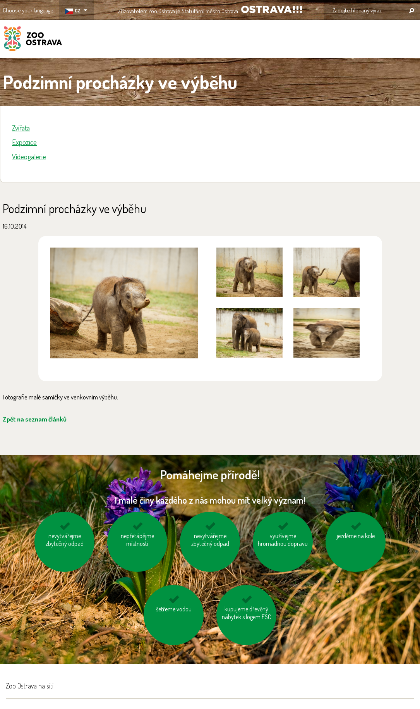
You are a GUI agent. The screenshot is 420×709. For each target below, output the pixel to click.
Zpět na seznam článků (35, 419)
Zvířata (21, 128)
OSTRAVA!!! (271, 9)
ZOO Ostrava (33, 39)
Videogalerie (29, 156)
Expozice (24, 142)
